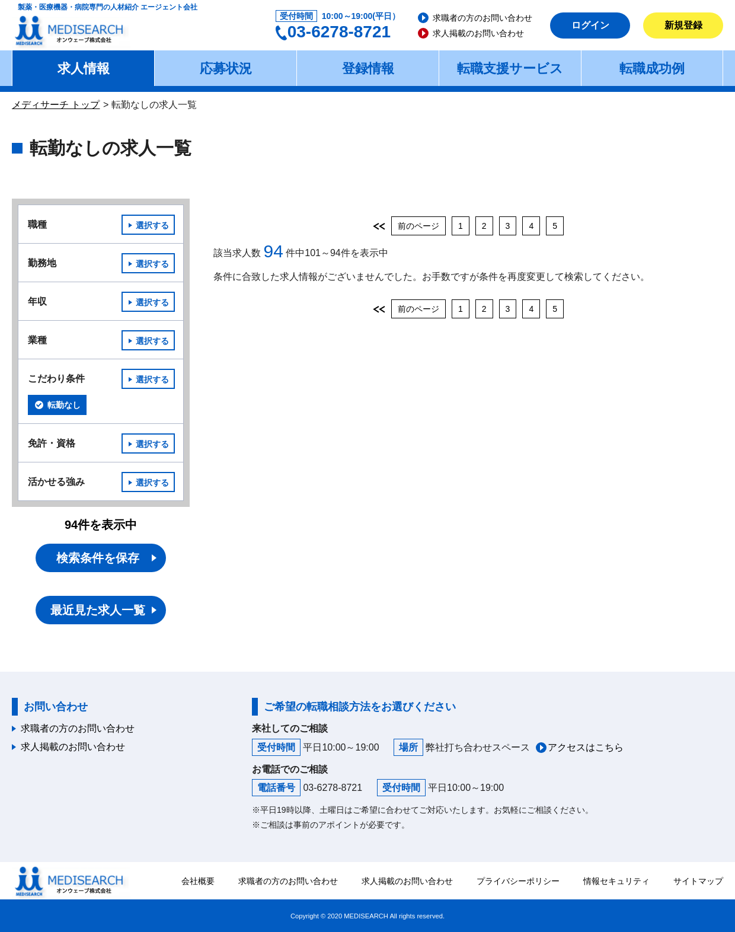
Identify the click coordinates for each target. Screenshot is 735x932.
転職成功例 (652, 68)
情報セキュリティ (616, 881)
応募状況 (226, 68)
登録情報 (368, 68)
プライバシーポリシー (518, 881)
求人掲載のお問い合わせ (478, 33)
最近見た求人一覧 (97, 610)
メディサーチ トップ (56, 105)
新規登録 (683, 25)
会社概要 (198, 881)
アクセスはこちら (586, 747)
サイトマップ (698, 881)
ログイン (590, 25)
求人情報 (83, 68)
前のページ (418, 226)
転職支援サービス (510, 68)
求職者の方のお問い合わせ (482, 18)
